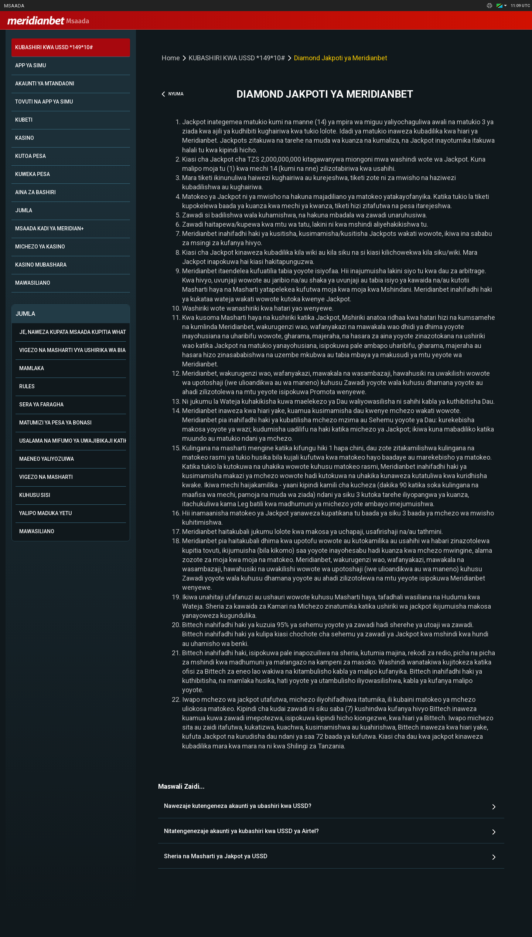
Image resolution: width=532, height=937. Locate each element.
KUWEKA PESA (32, 174)
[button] (502, 5)
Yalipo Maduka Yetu (45, 513)
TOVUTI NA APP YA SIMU (44, 102)
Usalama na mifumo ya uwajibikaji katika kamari (72, 441)
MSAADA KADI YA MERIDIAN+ (49, 228)
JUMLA (23, 210)
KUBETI (24, 120)
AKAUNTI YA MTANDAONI (44, 84)
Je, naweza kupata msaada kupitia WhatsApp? (72, 332)
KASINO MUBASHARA (40, 265)
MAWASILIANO (32, 283)
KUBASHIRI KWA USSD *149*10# (54, 47)
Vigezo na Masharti (46, 477)
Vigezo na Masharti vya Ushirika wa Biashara (72, 350)
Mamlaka (31, 368)
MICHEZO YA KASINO (40, 247)
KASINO (24, 138)
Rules (27, 386)
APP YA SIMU (30, 65)
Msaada (14, 6)
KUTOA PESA (30, 156)
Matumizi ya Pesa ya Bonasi (55, 423)
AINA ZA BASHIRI (35, 192)
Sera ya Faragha (41, 404)
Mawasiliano (36, 531)
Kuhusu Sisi (34, 495)
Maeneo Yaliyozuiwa (46, 459)
